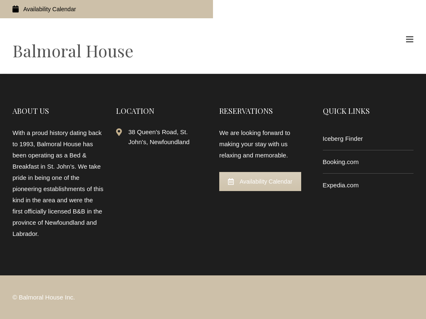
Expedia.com (341, 185)
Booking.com (341, 161)
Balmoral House (73, 50)
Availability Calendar (44, 8)
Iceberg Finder (343, 138)
